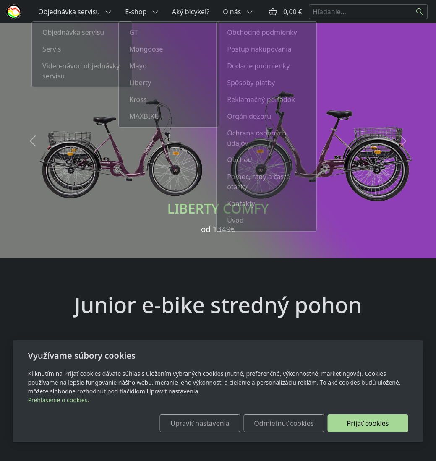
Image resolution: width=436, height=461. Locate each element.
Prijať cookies (368, 423)
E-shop (141, 11)
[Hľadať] (420, 11)
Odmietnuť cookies (283, 423)
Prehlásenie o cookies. (58, 400)
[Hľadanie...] (360, 11)
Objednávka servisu (75, 11)
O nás (238, 11)
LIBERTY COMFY (218, 208)
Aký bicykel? (191, 11)
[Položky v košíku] (272, 12)
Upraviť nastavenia (199, 423)
